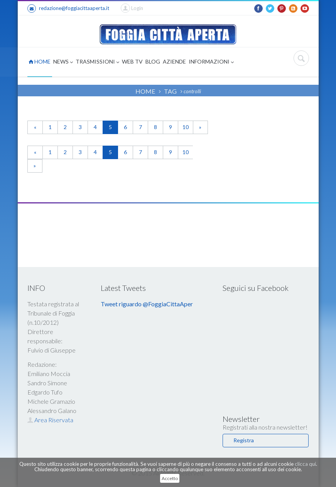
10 (185, 127)
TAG (170, 91)
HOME (40, 61)
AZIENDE (174, 61)
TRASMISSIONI (97, 62)
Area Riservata (50, 419)
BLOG (152, 61)
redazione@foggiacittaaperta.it (68, 8)
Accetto (170, 478)
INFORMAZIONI (211, 62)
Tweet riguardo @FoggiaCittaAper (147, 303)
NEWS (63, 62)
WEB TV (132, 61)
